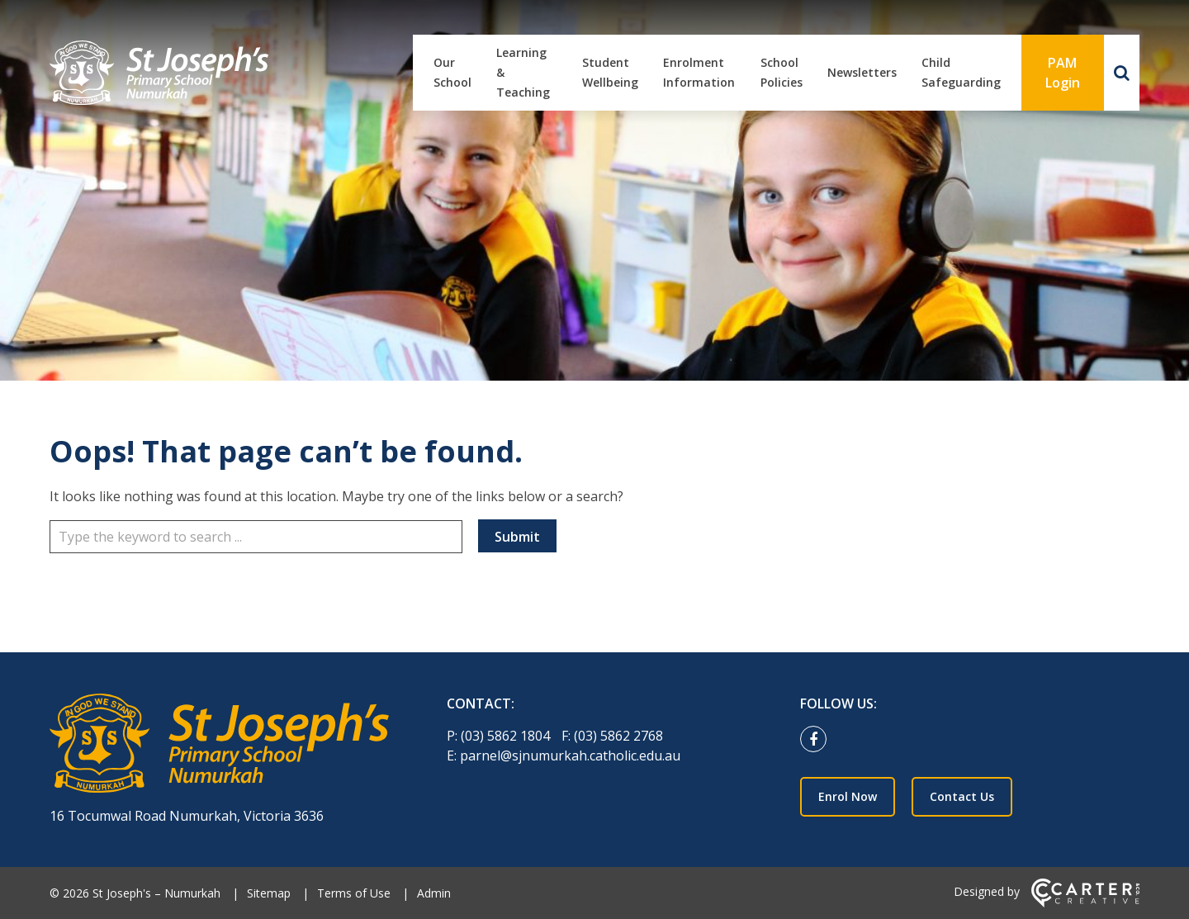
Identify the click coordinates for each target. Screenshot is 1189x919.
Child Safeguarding (961, 72)
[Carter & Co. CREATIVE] (1085, 903)
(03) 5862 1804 (507, 736)
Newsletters (862, 72)
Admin (434, 893)
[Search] (1121, 73)
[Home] (219, 746)
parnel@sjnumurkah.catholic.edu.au (570, 755)
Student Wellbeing (610, 72)
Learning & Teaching (523, 72)
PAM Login (1062, 73)
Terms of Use (354, 893)
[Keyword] (256, 536)
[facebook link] (817, 740)
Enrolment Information (699, 72)
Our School (452, 72)
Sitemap (269, 893)
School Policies (781, 72)
